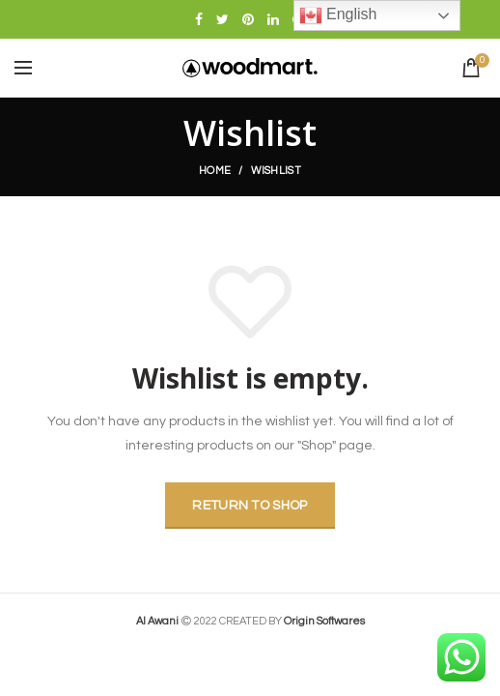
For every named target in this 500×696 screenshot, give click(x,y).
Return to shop (249, 505)
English (338, 15)
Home (215, 170)
